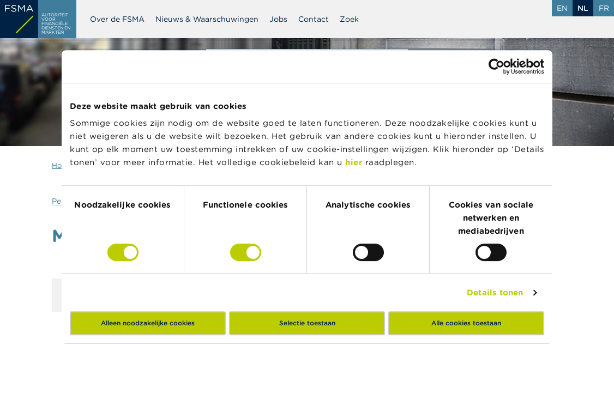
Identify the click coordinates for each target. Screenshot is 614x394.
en (562, 8)
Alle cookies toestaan (466, 323)
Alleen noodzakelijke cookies (148, 323)
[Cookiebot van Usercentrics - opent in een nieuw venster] (496, 66)
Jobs (278, 19)
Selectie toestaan (307, 323)
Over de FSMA (117, 19)
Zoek (349, 19)
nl (582, 8)
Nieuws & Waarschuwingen (206, 19)
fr (604, 8)
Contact (313, 19)
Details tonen (495, 292)
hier (355, 162)
